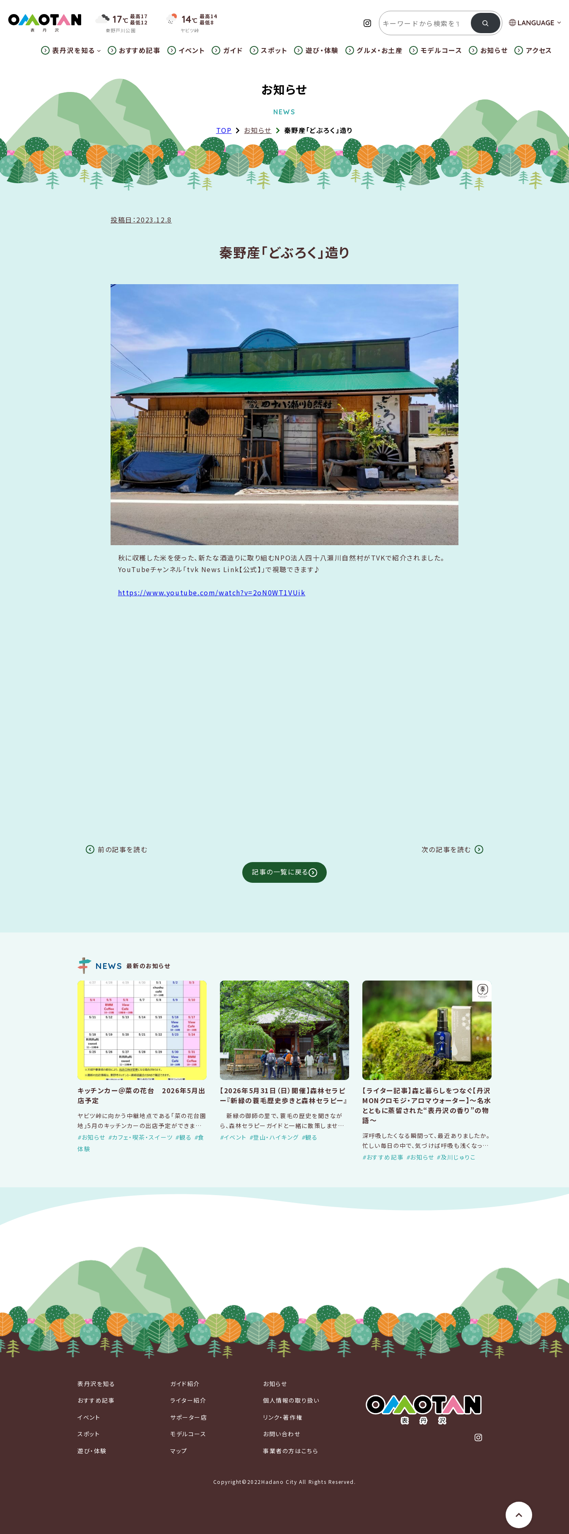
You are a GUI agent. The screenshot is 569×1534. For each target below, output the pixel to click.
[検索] (485, 23)
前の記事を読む (122, 849)
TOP (224, 130)
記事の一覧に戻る (280, 872)
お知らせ (257, 130)
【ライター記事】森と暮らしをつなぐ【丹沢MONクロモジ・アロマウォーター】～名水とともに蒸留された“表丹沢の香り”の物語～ (427, 1105)
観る (185, 1137)
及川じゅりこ (458, 1157)
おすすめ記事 (385, 1157)
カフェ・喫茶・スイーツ (142, 1137)
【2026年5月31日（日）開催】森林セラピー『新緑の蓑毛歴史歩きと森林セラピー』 (283, 1095)
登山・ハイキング (276, 1137)
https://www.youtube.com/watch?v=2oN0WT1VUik (212, 592)
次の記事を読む (446, 849)
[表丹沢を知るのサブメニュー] (99, 50)
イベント (235, 1137)
